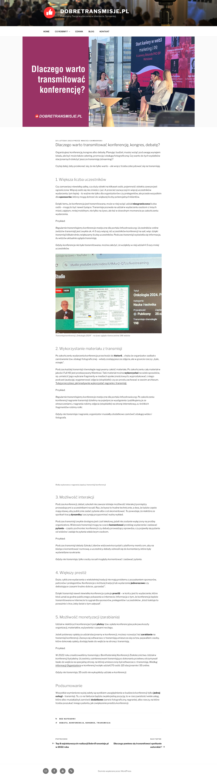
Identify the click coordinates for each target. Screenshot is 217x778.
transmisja (104, 723)
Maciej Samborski (92, 141)
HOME (46, 31)
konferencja (76, 723)
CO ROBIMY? (62, 31)
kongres (90, 723)
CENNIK (79, 31)
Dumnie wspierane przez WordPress (114, 771)
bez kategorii (67, 719)
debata (63, 723)
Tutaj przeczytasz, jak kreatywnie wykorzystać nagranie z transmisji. (91, 383)
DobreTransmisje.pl (95, 11)
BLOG (91, 31)
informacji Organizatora (68, 665)
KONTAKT (104, 31)
